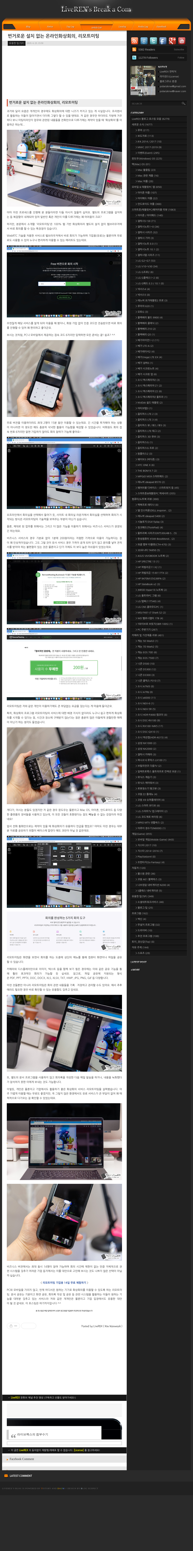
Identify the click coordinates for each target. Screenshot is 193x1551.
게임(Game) (142, 834)
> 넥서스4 (143, 289)
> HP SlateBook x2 (148, 584)
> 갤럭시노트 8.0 (146, 244)
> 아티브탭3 (144, 408)
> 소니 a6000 (146, 698)
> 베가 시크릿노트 (147, 368)
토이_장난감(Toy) (143, 942)
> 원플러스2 (144, 453)
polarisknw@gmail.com (173, 86)
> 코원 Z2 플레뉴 (146, 794)
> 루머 (142, 130)
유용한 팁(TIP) (16, 43)
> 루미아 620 (145, 306)
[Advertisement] (64, 1430)
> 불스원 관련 (145, 873)
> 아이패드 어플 (147, 198)
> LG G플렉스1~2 (147, 278)
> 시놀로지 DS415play (150, 522)
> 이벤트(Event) (148, 153)
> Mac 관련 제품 (147, 175)
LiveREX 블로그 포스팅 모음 (151, 119)
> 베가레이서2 (145, 351)
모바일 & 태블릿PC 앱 (147, 187)
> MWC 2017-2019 (149, 147)
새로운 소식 (142, 124)
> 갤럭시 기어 (145, 238)
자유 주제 (140, 947)
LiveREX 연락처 (168, 71)
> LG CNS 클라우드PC (149, 607)
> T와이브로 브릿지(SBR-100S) (154, 624)
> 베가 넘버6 (144, 363)
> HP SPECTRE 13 (147, 561)
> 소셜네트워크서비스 (150, 902)
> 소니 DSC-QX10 (147, 732)
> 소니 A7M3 (145, 686)
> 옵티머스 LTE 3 (147, 419)
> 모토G (142, 312)
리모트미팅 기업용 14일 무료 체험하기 (64, 1282)
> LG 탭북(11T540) (148, 601)
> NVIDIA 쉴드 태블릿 (149, 402)
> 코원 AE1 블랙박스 (148, 879)
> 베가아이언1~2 (147, 340)
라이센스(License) (169, 76)
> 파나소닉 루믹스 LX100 (151, 760)
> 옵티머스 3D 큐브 (148, 436)
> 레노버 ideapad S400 (150, 516)
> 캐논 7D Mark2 (147, 646)
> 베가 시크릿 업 (146, 374)
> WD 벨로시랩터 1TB (149, 618)
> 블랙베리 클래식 (147, 323)
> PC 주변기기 (146, 629)
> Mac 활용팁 (146, 170)
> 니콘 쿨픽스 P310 (148, 680)
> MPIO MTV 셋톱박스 (150, 822)
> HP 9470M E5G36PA (151, 578)
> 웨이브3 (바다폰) (147, 459)
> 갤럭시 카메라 (146, 754)
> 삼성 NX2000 (146, 749)
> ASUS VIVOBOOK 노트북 (152, 556)
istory (46, 1544)
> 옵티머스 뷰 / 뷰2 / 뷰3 (151, 425)
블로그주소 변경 (168, 81)
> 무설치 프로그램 (148, 925)
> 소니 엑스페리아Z (148, 380)
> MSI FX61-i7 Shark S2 (151, 612)
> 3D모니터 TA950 (148, 550)
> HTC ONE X (145, 465)
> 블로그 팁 (144, 907)
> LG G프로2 (145, 272)
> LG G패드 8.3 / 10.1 (150, 283)
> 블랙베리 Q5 (145, 334)
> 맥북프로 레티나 (147, 505)
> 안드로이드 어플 (148, 204)
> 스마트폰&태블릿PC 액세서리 (155, 493)
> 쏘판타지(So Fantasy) (150, 862)
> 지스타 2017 (146, 845)
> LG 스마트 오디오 (148, 805)
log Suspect (89, 1544)
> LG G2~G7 (145, 261)
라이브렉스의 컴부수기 (32, 1490)
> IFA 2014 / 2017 (149, 141)
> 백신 (141, 919)
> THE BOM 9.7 (146, 471)
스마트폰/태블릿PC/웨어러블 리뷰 (154, 209)
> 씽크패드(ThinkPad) (149, 527)
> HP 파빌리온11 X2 (148, 567)
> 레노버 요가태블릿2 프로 (152, 300)
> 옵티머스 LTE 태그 (148, 431)
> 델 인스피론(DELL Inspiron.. (153, 510)
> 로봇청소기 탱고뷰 (148, 788)
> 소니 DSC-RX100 (148, 720)
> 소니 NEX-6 (145, 703)
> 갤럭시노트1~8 (147, 226)
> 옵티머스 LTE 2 (147, 414)
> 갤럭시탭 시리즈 (148, 255)
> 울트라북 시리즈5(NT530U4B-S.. (156, 533)
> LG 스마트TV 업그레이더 (152, 811)
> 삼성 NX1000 (146, 743)
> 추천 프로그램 (147, 936)
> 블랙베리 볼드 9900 (149, 317)
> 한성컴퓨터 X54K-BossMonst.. (155, 539)
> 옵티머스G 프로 (147, 448)
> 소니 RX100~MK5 (149, 726)
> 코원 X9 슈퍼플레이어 (150, 800)
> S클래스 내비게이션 (149, 890)
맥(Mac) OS (141, 164)
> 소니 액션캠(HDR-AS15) (152, 737)
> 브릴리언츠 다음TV (148, 766)
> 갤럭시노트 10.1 (147, 249)
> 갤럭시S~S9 (146, 221)
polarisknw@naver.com (173, 91)
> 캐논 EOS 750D (147, 658)
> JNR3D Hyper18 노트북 (151, 590)
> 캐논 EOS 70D (146, 652)
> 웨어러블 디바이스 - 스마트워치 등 (157, 488)
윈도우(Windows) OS (147, 158)
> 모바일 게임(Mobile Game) (155, 839)
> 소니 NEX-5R (146, 709)
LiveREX (7, 1544)
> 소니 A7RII (144, 692)
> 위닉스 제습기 (146, 777)
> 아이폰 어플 (146, 192)
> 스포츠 (143, 953)
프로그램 (140, 913)
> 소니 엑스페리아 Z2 (149, 391)
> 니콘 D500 (145, 663)
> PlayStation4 (146, 856)
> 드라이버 (144, 930)
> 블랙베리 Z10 (146, 329)
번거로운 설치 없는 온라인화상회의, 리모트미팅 (53, 36)
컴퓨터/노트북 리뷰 (145, 499)
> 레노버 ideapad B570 (150, 482)
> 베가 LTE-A (145, 346)
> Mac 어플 (144, 181)
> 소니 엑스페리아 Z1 (149, 385)
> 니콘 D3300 (145, 675)
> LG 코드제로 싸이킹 (149, 817)
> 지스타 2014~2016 (149, 851)
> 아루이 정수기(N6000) (151, 828)
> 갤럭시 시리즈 (147, 232)
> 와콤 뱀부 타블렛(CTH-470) (153, 544)
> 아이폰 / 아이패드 (149, 215)
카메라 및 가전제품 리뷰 (148, 635)
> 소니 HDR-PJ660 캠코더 (151, 715)
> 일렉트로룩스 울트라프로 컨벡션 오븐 (158, 771)
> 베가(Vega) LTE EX (149, 357)
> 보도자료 (145, 136)
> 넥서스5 (143, 295)
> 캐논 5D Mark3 (147, 641)
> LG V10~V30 (147, 266)
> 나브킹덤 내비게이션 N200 (153, 885)
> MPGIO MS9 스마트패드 (152, 476)
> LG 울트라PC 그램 (148, 595)
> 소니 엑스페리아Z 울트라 (151, 397)
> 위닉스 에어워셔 (147, 783)
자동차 (139, 868)
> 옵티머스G (144, 442)
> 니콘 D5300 (146, 669)
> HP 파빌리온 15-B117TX (152, 573)
